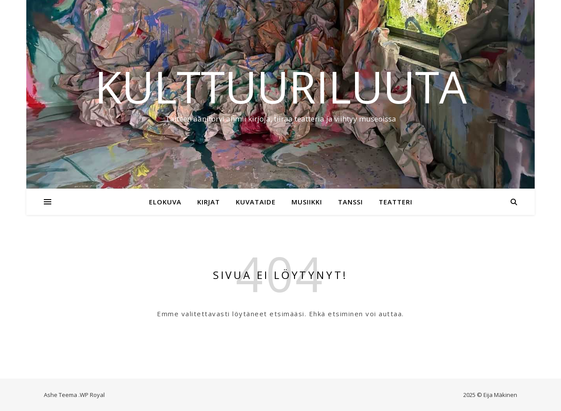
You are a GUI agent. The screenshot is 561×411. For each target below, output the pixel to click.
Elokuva (165, 201)
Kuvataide (256, 201)
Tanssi (350, 201)
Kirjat (208, 201)
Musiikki (306, 201)
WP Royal (92, 395)
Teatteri (395, 201)
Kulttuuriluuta (281, 86)
